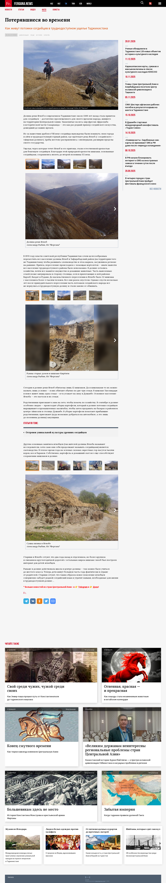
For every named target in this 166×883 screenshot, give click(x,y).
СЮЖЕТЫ (57, 10)
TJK (67, 3)
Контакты (11, 876)
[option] (32, 164)
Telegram (82, 587)
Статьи (22, 10)
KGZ (59, 3)
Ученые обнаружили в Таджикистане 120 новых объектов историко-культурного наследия (143, 51)
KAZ (51, 3)
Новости (8, 10)
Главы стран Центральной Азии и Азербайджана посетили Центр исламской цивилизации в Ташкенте (141, 88)
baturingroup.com (100, 880)
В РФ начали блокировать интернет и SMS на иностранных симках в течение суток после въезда (141, 161)
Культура (47, 35)
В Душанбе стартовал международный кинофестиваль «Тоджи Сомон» (141, 125)
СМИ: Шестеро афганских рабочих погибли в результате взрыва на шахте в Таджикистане (142, 107)
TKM (74, 3)
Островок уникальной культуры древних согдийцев (58, 432)
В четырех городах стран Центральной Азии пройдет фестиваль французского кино (140, 181)
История (39, 35)
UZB (82, 3)
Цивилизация (24, 35)
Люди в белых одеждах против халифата (59, 830)
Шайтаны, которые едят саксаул (140, 830)
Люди (32, 35)
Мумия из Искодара (17, 829)
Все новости (155, 189)
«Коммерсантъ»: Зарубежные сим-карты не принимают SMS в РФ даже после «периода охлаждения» (143, 143)
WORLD (91, 3)
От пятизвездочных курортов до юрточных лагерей (102, 830)
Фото (45, 10)
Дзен (95, 587)
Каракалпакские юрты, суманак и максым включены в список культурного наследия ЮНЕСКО (142, 69)
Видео (34, 10)
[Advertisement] (70, 625)
